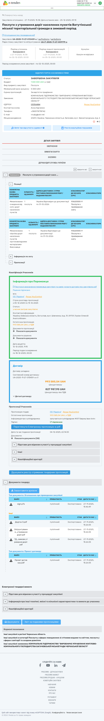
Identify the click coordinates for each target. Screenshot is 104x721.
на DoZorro (56, 39)
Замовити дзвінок (83, 5)
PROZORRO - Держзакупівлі (52, 672)
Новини (52, 687)
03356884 (35, 104)
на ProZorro (44, 39)
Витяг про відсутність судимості (27, 127)
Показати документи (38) (25, 438)
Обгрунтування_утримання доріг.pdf (21, 532)
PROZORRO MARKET (52, 675)
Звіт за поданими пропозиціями (41, 622)
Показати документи (25, 331)
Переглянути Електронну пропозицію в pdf (37, 426)
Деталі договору (22, 396)
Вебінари (52, 700)
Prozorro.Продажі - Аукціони (52, 678)
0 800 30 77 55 (82, 1)
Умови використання (74, 713)
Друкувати (12, 622)
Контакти (52, 690)
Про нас (52, 693)
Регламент (52, 697)
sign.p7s (21, 504)
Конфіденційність (58, 713)
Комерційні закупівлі (52, 681)
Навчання (52, 685)
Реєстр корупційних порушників (76, 127)
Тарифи (52, 703)
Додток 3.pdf (21, 522)
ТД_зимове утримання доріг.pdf (21, 542)
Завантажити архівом (24, 490)
